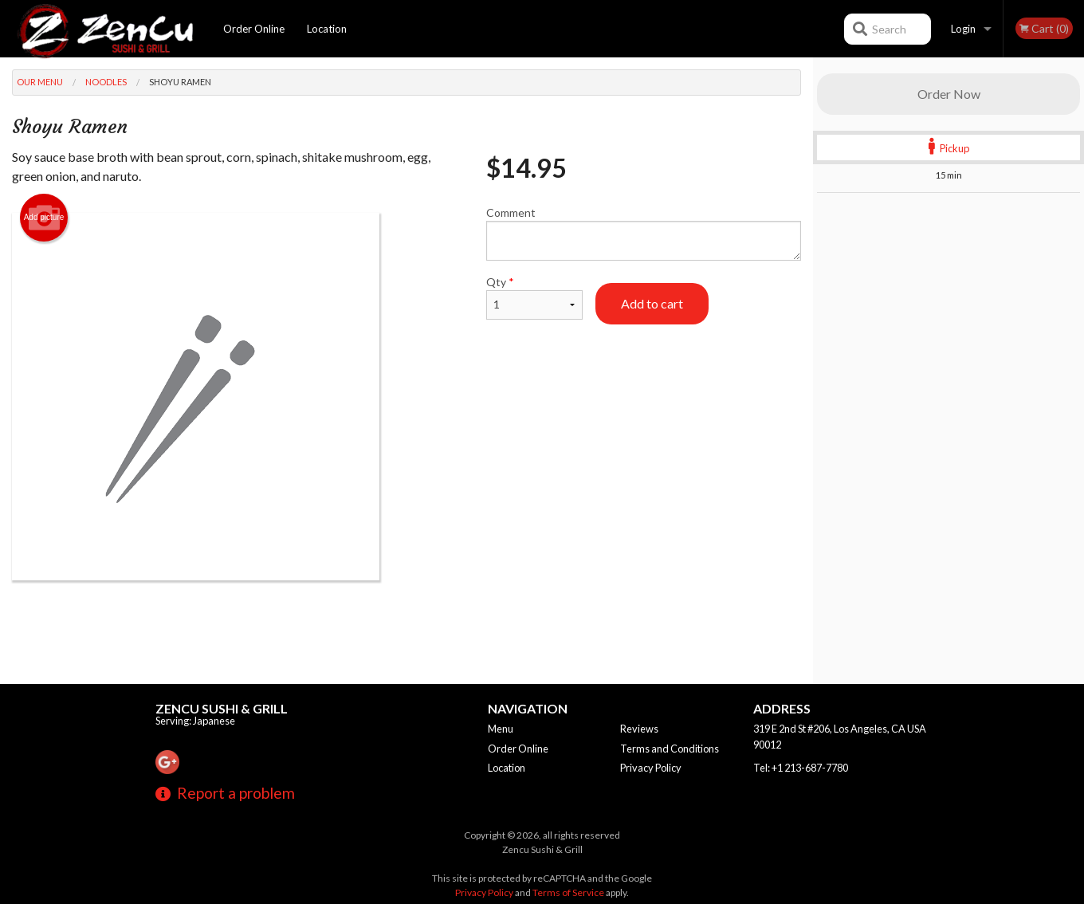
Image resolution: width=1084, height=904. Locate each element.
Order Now (948, 93)
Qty (534, 297)
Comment (643, 233)
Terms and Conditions (669, 748)
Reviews (639, 728)
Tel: (800, 767)
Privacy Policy (650, 767)
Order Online (254, 28)
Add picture (44, 218)
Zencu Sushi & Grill (221, 708)
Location (327, 28)
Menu (500, 728)
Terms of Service (568, 892)
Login (963, 28)
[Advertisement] (406, 632)
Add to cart (652, 303)
